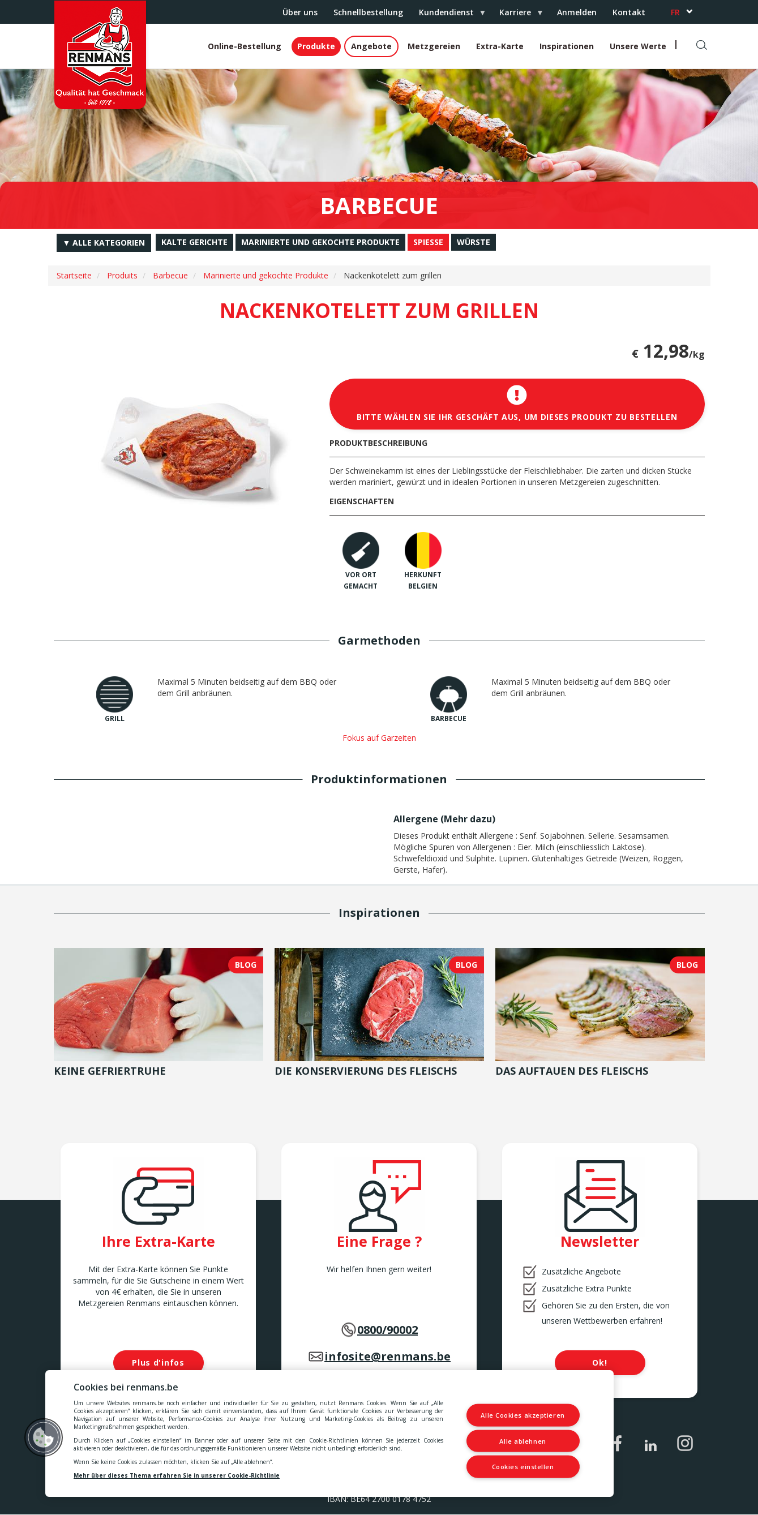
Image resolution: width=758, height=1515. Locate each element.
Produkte (316, 46)
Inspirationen (566, 46)
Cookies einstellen (523, 1466)
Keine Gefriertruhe (110, 1071)
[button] (43, 1437)
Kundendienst (448, 15)
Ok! (599, 1362)
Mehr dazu (468, 819)
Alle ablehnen (522, 1440)
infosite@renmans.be (387, 1356)
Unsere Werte (638, 46)
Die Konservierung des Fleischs (366, 1071)
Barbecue (170, 275)
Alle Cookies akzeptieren (522, 1415)
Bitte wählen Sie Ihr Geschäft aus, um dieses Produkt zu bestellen (517, 403)
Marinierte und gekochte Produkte (265, 275)
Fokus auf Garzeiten (379, 737)
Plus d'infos (158, 1362)
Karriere (517, 15)
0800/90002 (387, 1329)
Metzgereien (434, 46)
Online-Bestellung (244, 46)
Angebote (371, 46)
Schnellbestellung (368, 12)
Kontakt (629, 12)
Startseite (74, 275)
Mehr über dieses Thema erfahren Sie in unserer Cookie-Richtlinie (177, 1475)
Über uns (300, 12)
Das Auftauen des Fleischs (571, 1071)
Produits (122, 275)
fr (675, 12)
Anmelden (577, 12)
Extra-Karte (500, 46)
